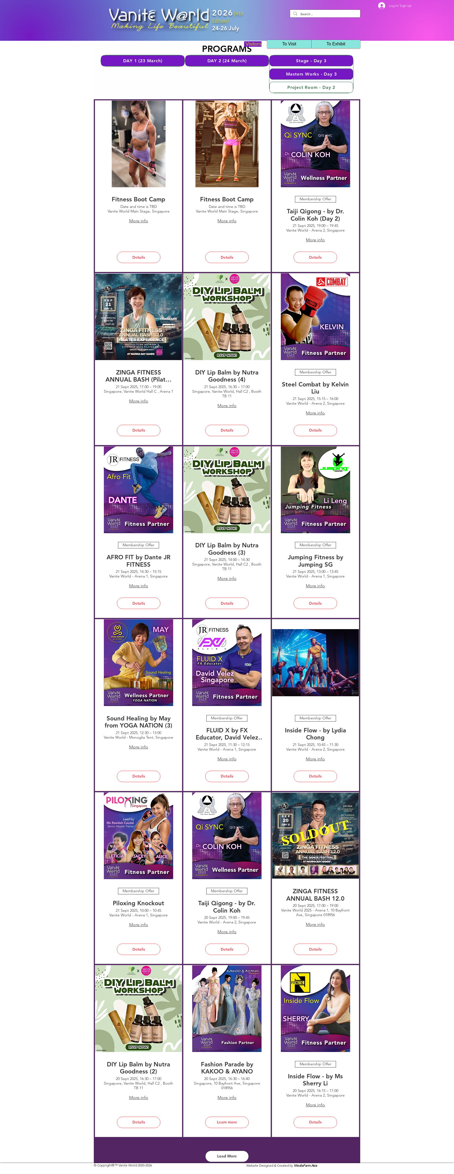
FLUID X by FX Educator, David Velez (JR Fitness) (227, 734)
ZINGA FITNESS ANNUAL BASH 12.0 (315, 895)
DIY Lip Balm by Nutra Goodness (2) (138, 1068)
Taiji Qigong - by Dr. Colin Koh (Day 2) (315, 215)
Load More (227, 1156)
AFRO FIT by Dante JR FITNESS (138, 561)
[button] (335, 44)
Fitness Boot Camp (138, 199)
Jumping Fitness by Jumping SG (315, 561)
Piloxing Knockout (138, 903)
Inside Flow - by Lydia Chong (315, 734)
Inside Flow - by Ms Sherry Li (315, 1080)
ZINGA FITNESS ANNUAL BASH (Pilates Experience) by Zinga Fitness (138, 376)
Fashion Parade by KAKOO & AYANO (227, 1068)
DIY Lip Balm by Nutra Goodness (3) (227, 549)
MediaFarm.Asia (305, 1165)
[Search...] (324, 14)
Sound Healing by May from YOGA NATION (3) (138, 722)
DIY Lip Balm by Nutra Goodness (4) (227, 376)
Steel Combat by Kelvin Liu (315, 388)
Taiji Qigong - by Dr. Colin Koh (227, 907)
